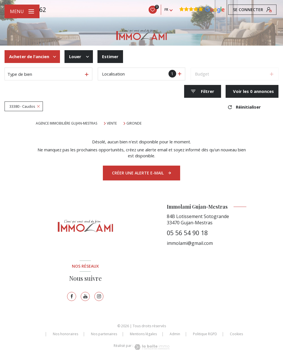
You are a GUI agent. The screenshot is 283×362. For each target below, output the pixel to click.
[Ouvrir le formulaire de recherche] (202, 91)
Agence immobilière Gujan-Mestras (66, 123)
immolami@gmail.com (190, 243)
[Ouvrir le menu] (22, 11)
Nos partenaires (104, 334)
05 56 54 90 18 (187, 233)
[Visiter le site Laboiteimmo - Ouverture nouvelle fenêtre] (151, 347)
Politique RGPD (205, 334)
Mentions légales (143, 334)
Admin (175, 334)
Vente (112, 123)
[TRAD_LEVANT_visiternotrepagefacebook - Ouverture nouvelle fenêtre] (71, 296)
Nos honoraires (65, 334)
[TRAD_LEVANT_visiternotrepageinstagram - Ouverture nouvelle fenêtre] (98, 296)
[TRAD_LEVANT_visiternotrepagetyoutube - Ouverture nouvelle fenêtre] (85, 296)
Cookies (236, 334)
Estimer (110, 56)
